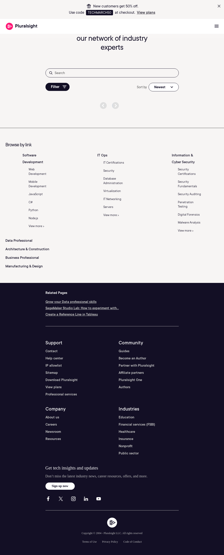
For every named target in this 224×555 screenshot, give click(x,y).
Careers (51, 424)
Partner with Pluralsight (136, 365)
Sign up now (60, 486)
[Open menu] (217, 26)
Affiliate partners (131, 373)
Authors (124, 387)
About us (52, 417)
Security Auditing (189, 194)
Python (33, 210)
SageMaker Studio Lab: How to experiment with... (82, 308)
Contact (51, 351)
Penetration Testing (186, 204)
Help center (54, 358)
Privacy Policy (110, 541)
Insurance (126, 439)
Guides (124, 351)
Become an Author (132, 358)
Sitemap (51, 373)
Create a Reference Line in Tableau (71, 314)
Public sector (129, 453)
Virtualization (112, 191)
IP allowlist (53, 365)
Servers (108, 207)
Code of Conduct (132, 541)
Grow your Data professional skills (71, 302)
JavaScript (36, 194)
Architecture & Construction (27, 249)
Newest (159, 87)
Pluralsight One (130, 380)
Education (126, 417)
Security (108, 170)
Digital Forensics (189, 214)
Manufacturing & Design (24, 266)
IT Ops (102, 155)
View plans (146, 12)
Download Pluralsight (61, 380)
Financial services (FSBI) (137, 424)
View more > (36, 226)
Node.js (33, 218)
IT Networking (112, 199)
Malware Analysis (189, 222)
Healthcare (127, 431)
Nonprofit (126, 446)
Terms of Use (89, 541)
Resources (53, 439)
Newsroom (53, 431)
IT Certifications (113, 162)
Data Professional (18, 241)
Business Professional (22, 258)
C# (31, 202)
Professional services (61, 394)
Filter (58, 87)
